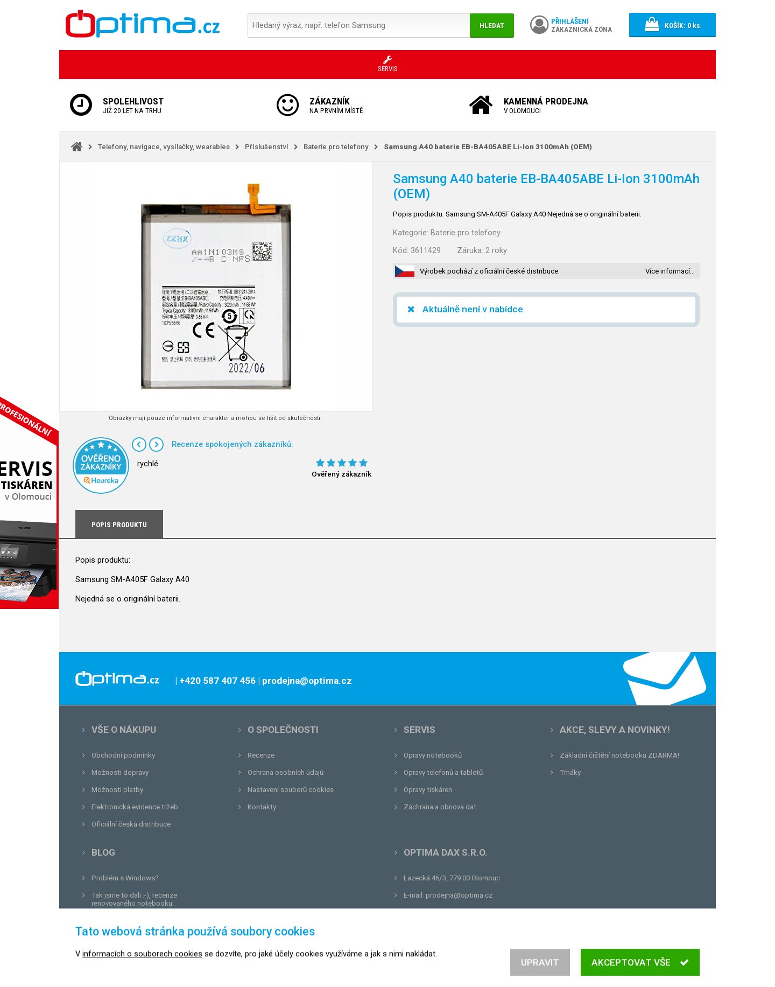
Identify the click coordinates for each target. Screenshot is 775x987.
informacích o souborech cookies (142, 965)
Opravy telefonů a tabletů (443, 772)
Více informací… (670, 271)
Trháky (570, 772)
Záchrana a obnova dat (440, 807)
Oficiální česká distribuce (131, 824)
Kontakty (262, 807)
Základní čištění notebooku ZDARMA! (619, 755)
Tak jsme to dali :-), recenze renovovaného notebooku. (134, 899)
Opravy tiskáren (428, 790)
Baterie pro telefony (336, 147)
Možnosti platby (117, 790)
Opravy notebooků (433, 755)
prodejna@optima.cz (459, 895)
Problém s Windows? (125, 878)
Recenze (261, 755)
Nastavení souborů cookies (291, 790)
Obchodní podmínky (123, 755)
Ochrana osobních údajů (285, 772)
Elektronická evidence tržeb (134, 807)
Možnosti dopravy (120, 772)
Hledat (492, 26)
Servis (419, 729)
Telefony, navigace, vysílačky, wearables (164, 147)
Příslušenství (266, 147)
